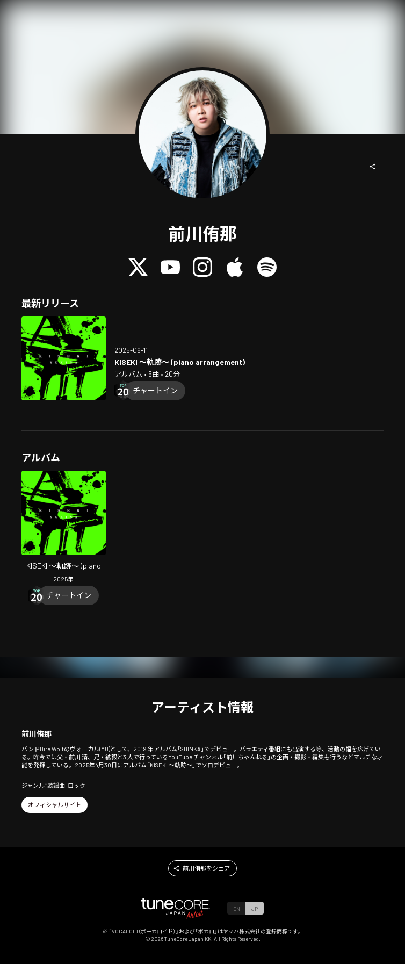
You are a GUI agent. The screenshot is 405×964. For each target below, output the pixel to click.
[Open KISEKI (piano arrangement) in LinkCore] (63, 358)
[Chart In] (155, 390)
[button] (373, 166)
